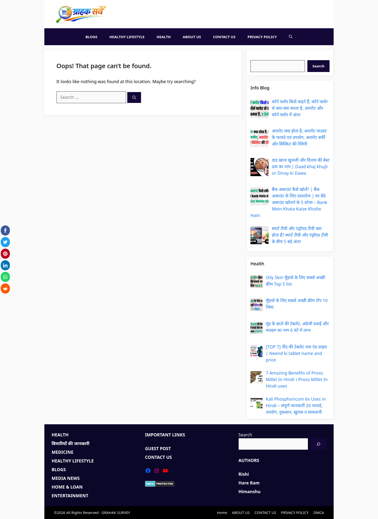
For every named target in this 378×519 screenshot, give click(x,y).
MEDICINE (63, 452)
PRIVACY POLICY (262, 36)
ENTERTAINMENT (70, 495)
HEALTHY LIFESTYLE (127, 36)
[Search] (134, 97)
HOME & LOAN (67, 487)
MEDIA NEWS (66, 478)
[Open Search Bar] (290, 36)
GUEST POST (158, 448)
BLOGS (91, 36)
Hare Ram (249, 483)
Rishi (243, 474)
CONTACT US (224, 36)
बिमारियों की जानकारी (70, 443)
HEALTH (164, 36)
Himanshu (249, 491)
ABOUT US (192, 36)
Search (257, 57)
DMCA (318, 512)
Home (222, 512)
